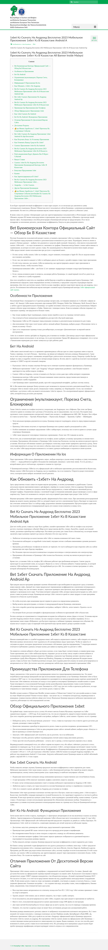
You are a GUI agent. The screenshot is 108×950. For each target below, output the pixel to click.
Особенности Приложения (24, 71)
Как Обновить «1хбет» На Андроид (27, 86)
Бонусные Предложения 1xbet (25, 170)
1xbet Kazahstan (26, 44)
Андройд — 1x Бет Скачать (24, 185)
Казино (17, 173)
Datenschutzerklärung (44, 945)
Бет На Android (19, 74)
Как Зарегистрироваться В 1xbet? (26, 177)
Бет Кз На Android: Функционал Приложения (30, 117)
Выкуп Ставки (19, 159)
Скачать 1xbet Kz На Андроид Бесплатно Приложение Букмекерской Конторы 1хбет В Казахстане (30, 165)
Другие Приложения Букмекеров (26, 188)
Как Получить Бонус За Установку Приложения (31, 139)
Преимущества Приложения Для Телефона (29, 108)
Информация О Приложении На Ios (27, 83)
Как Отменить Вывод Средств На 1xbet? (29, 142)
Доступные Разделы (21, 125)
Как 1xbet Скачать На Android (25, 114)
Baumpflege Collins (19, 945)
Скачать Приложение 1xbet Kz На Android (29, 145)
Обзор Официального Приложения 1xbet (29, 111)
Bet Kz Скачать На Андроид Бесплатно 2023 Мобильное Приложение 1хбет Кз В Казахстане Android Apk (31, 91)
